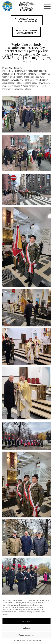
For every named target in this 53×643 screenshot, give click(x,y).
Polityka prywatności (34, 640)
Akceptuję (26, 621)
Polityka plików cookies (18, 640)
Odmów (26, 628)
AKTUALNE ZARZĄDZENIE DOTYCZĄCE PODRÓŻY (26, 20)
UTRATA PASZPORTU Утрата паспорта (26, 32)
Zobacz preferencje (26, 635)
